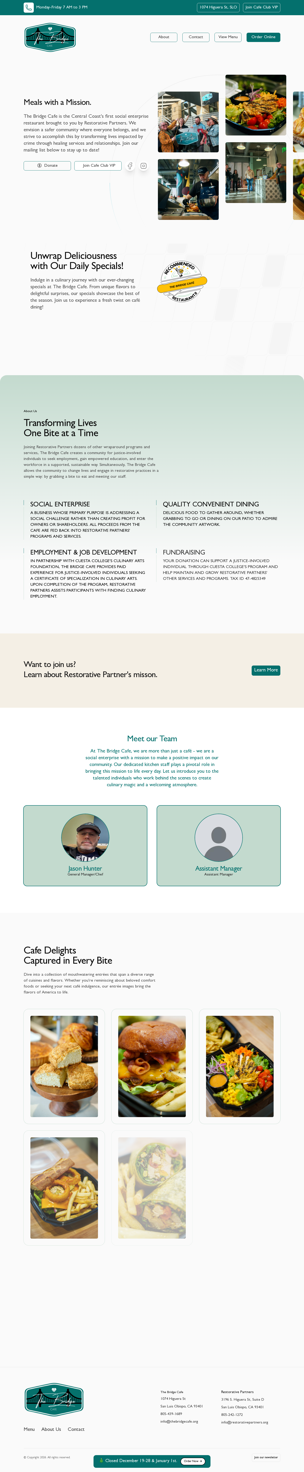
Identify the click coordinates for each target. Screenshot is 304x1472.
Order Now (193, 1461)
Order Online (263, 37)
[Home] (50, 37)
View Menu (228, 37)
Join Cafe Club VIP (262, 7)
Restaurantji (184, 294)
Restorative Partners (237, 1392)
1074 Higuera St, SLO (218, 7)
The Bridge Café (181, 285)
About (163, 37)
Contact (196, 37)
